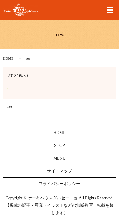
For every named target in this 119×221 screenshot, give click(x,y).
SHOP (59, 145)
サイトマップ (59, 171)
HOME (8, 58)
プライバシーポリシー (59, 184)
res (9, 106)
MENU (59, 158)
